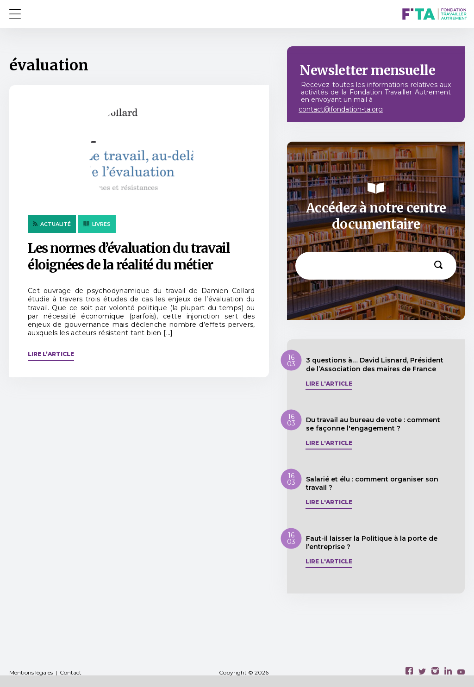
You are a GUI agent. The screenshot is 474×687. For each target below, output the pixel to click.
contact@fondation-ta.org (341, 109)
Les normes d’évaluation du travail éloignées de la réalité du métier (129, 256)
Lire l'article (329, 384)
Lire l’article (51, 353)
